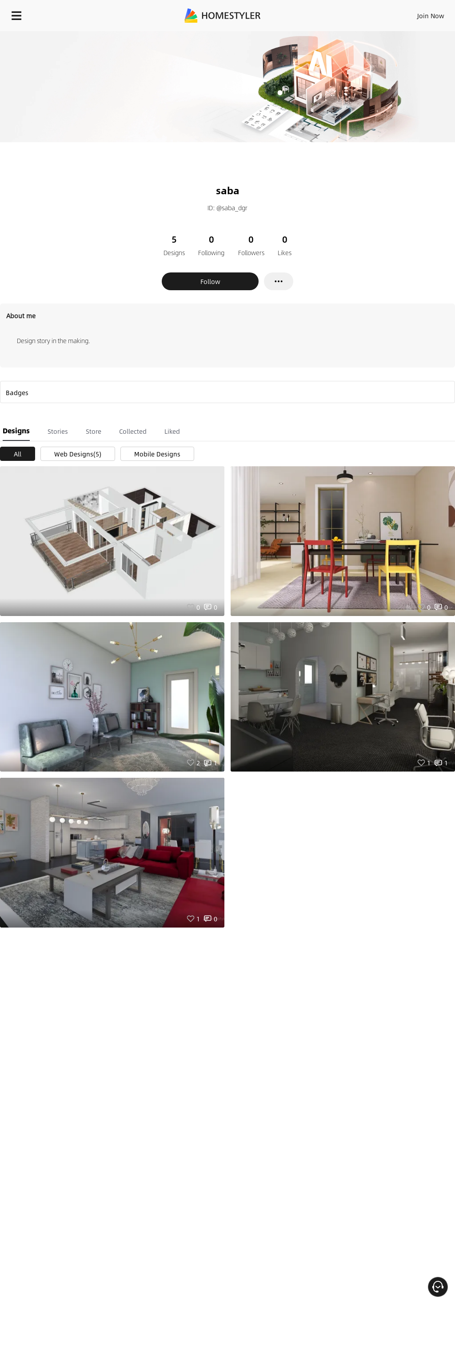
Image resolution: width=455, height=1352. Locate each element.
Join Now (430, 15)
